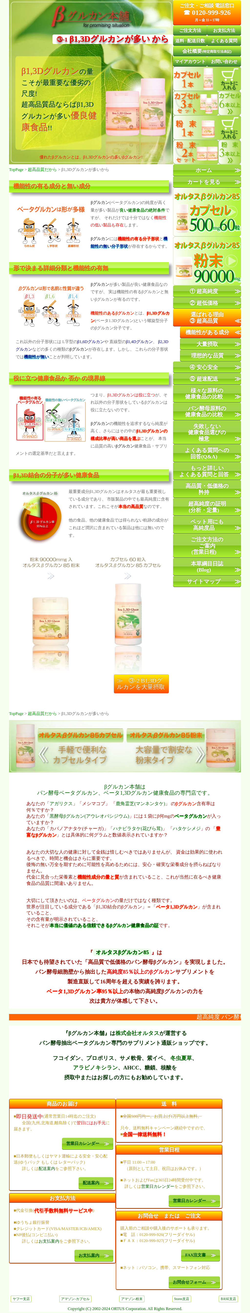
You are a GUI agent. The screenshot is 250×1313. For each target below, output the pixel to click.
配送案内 (47, 1168)
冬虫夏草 (181, 1058)
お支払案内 (49, 1241)
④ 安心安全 (204, 367)
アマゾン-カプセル (75, 1299)
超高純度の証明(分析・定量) (207, 507)
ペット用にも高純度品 (207, 524)
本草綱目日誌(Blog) (207, 566)
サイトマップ (204, 581)
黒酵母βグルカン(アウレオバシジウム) (89, 816)
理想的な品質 (207, 355)
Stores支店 (181, 1299)
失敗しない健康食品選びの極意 (207, 432)
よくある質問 (224, 40)
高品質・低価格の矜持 (207, 489)
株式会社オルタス (137, 1033)
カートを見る (203, 182)
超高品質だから (42, 169)
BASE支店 (228, 1299)
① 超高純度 (204, 291)
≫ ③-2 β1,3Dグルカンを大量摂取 (141, 683)
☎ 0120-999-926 (207, 12)
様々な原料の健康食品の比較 (204, 393)
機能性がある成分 (207, 332)
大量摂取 (207, 344)
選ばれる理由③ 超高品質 (206, 317)
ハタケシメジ (187, 828)
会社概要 (206, 51)
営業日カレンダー (82, 1143)
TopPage (16, 169)
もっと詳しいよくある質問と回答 (204, 471)
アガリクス (61, 803)
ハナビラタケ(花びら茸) (137, 828)
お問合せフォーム (189, 1282)
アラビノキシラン (95, 1068)
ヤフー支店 (21, 1299)
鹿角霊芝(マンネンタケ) (140, 803)
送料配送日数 (190, 40)
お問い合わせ (224, 61)
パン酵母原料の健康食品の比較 (205, 411)
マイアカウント (190, 61)
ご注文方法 (190, 30)
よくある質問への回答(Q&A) (207, 453)
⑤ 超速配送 (204, 379)
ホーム (204, 170)
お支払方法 (224, 30)
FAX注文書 (195, 1255)
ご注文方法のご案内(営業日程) (207, 545)
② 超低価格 (204, 303)
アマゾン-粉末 (132, 1299)
